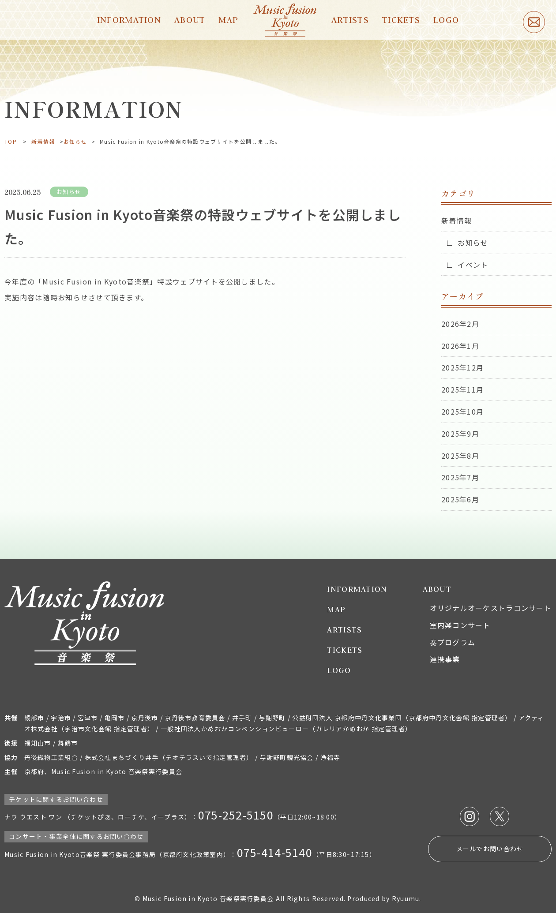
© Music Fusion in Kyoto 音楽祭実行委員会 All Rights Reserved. (241, 898)
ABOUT (189, 19)
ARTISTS (350, 19)
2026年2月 (460, 323)
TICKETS (401, 19)
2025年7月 (460, 477)
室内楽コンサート (460, 625)
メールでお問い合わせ (490, 848)
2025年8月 (460, 455)
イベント (473, 264)
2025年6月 (460, 499)
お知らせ (75, 141)
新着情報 (43, 141)
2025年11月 (462, 389)
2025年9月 (460, 433)
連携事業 (445, 659)
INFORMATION (129, 19)
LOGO (446, 19)
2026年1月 (460, 346)
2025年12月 (462, 367)
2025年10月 (462, 411)
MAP (228, 19)
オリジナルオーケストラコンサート (491, 607)
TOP (10, 141)
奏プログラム (453, 642)
